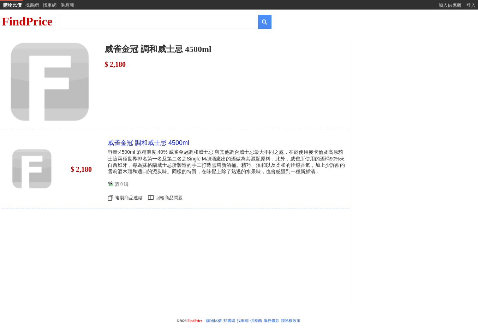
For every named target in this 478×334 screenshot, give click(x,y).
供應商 (67, 5)
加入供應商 (449, 5)
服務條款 (271, 321)
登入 (471, 5)
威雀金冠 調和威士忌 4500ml (148, 142)
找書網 (32, 5)
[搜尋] (154, 21)
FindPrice (27, 21)
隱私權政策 (290, 321)
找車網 (49, 5)
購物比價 (12, 5)
